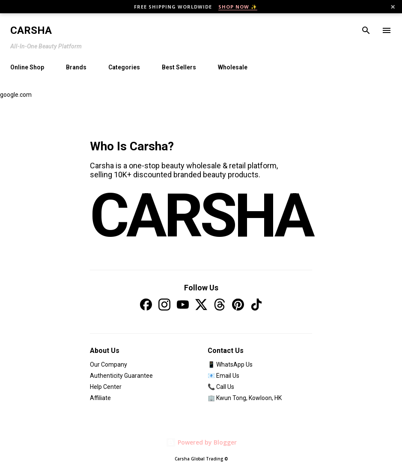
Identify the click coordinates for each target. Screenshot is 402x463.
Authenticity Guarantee (121, 375)
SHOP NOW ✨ (237, 6)
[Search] (366, 30)
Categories (124, 67)
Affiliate (100, 397)
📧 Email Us (223, 375)
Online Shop (27, 67)
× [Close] (392, 7)
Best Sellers (179, 67)
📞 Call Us (221, 386)
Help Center (106, 386)
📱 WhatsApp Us (230, 364)
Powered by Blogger (201, 442)
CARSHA (201, 215)
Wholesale (232, 67)
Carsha (31, 30)
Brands (76, 67)
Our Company (108, 364)
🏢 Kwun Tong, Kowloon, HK (245, 397)
